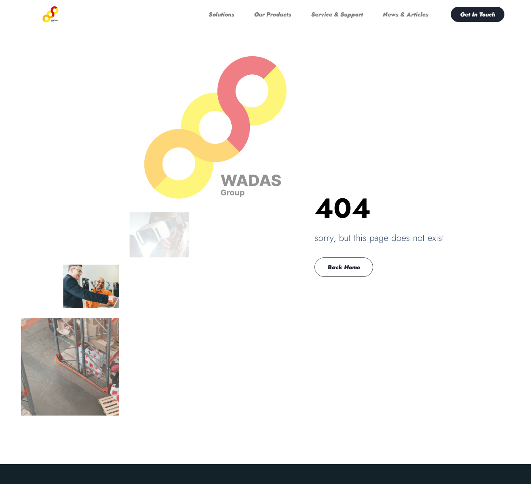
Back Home (344, 267)
